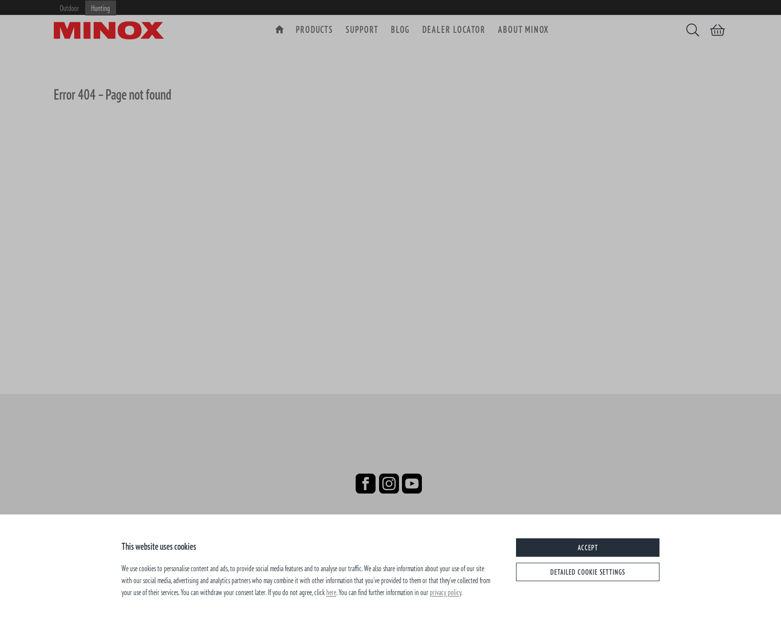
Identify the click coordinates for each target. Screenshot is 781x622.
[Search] (693, 30)
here (331, 592)
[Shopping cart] (717, 30)
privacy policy (445, 592)
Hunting (100, 8)
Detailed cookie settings (587, 572)
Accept (588, 547)
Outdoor (69, 8)
